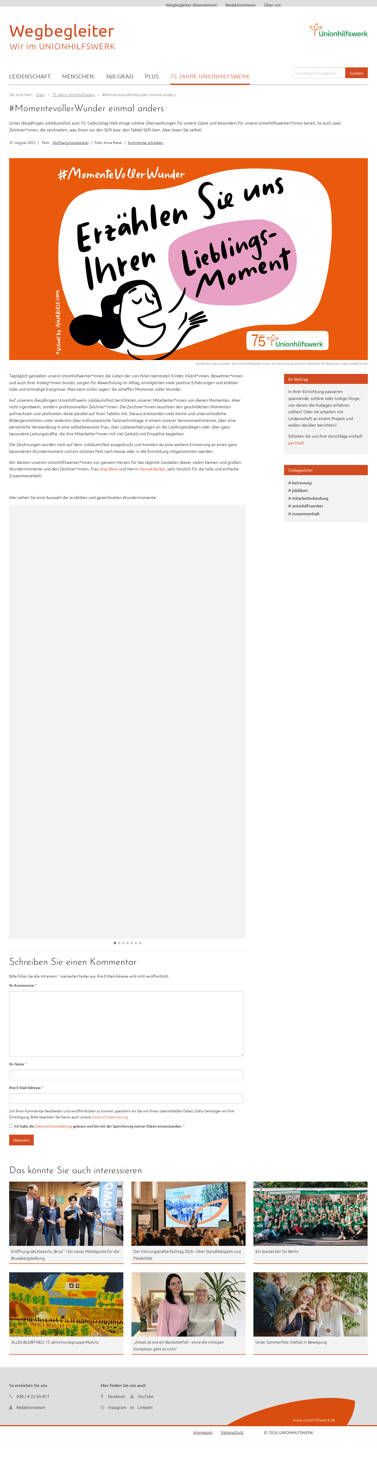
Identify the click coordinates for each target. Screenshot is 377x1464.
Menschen (78, 76)
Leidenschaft (30, 76)
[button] (115, 943)
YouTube (146, 1396)
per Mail (295, 442)
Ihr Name (18, 1063)
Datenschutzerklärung (110, 1116)
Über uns (272, 5)
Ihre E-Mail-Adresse (26, 1087)
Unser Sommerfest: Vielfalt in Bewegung (293, 1342)
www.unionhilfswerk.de (313, 1420)
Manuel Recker (154, 468)
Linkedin (146, 1407)
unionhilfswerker (307, 505)
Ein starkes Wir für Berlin (279, 1251)
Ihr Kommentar (23, 985)
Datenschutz (231, 1432)
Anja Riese (109, 468)
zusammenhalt (305, 513)
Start (40, 94)
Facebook (116, 1396)
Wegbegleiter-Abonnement (191, 5)
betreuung (302, 482)
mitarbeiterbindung (310, 498)
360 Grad (120, 76)
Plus (152, 76)
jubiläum (300, 490)
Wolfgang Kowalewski (70, 142)
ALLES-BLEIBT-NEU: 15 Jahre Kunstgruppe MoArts (57, 1342)
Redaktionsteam (240, 5)
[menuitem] (30, 77)
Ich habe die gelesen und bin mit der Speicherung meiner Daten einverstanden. (97, 1126)
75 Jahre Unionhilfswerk (210, 76)
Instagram (117, 1407)
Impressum (201, 1432)
